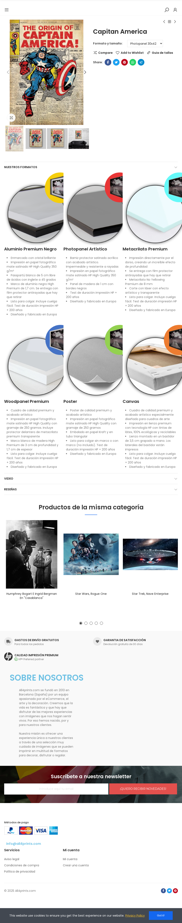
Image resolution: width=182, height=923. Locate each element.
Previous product (164, 22)
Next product (175, 22)
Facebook (108, 62)
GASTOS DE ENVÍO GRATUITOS (36, 640)
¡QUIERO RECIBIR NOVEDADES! (143, 789)
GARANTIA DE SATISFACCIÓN (124, 640)
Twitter (116, 62)
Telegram (141, 62)
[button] (8, 72)
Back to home (170, 22)
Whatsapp (133, 62)
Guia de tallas (162, 53)
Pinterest (124, 62)
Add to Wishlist (132, 53)
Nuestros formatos (20, 167)
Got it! (161, 915)
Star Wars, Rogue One (91, 594)
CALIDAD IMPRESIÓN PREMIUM (36, 655)
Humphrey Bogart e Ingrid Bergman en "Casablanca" (31, 596)
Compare (105, 53)
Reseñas (10, 489)
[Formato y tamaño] (145, 43)
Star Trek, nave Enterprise (150, 594)
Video (8, 478)
